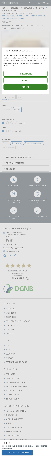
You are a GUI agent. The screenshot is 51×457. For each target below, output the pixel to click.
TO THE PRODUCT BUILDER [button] (17, 452)
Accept (25, 86)
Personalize (25, 73)
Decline (25, 80)
